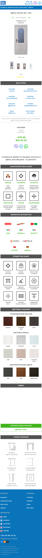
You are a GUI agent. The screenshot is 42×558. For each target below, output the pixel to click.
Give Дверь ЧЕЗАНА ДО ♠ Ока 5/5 (24, 76)
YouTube (4, 530)
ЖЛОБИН (29, 501)
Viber (3, 516)
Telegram (4, 520)
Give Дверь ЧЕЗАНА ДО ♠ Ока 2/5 (19, 76)
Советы (30, 7)
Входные (3, 7)
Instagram (5, 527)
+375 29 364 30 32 (8, 535)
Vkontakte (5, 523)
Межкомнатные (13, 7)
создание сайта (4, 554)
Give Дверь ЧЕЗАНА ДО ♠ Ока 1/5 (18, 76)
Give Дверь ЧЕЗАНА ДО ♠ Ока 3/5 (21, 76)
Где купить (23, 7)
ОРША (29, 504)
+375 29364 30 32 (29, 3)
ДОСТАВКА (30, 508)
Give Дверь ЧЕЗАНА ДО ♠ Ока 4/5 (22, 76)
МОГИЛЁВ (30, 497)
